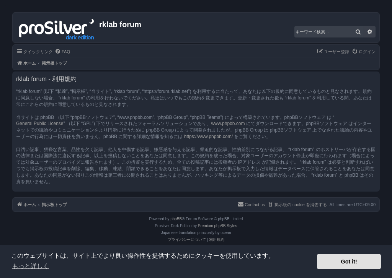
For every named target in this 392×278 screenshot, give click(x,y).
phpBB (176, 219)
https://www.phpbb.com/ (208, 136)
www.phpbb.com (228, 123)
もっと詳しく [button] (30, 266)
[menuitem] (62, 51)
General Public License (39, 123)
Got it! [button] (349, 261)
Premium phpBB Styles (217, 226)
